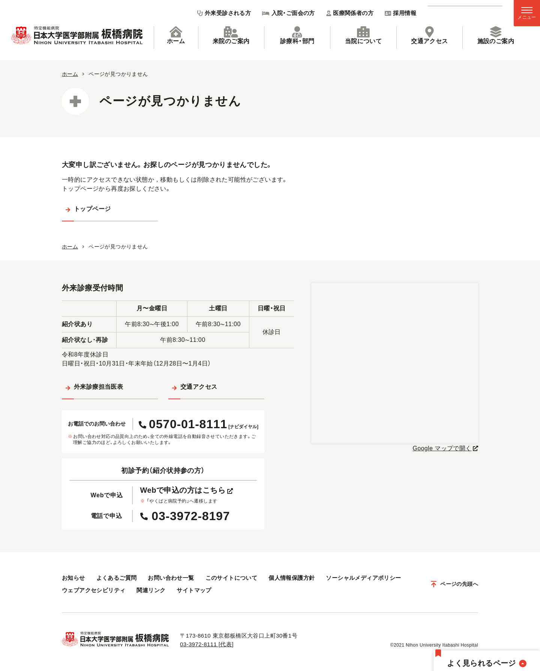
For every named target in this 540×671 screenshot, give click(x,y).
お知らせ (73, 578)
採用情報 (400, 13)
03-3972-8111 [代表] (207, 644)
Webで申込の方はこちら (186, 490)
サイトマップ (194, 590)
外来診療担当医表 (98, 387)
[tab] (176, 37)
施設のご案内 (495, 35)
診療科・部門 (297, 35)
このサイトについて (232, 578)
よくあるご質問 (116, 578)
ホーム (176, 35)
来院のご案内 (231, 35)
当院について (363, 35)
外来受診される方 (224, 13)
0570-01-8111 (198, 424)
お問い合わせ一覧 (171, 578)
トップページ (92, 209)
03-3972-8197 (185, 516)
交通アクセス (429, 35)
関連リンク (150, 590)
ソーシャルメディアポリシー (363, 578)
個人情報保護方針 (291, 578)
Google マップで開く (441, 448)
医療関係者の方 (350, 13)
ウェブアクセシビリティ (93, 590)
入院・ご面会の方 (288, 13)
